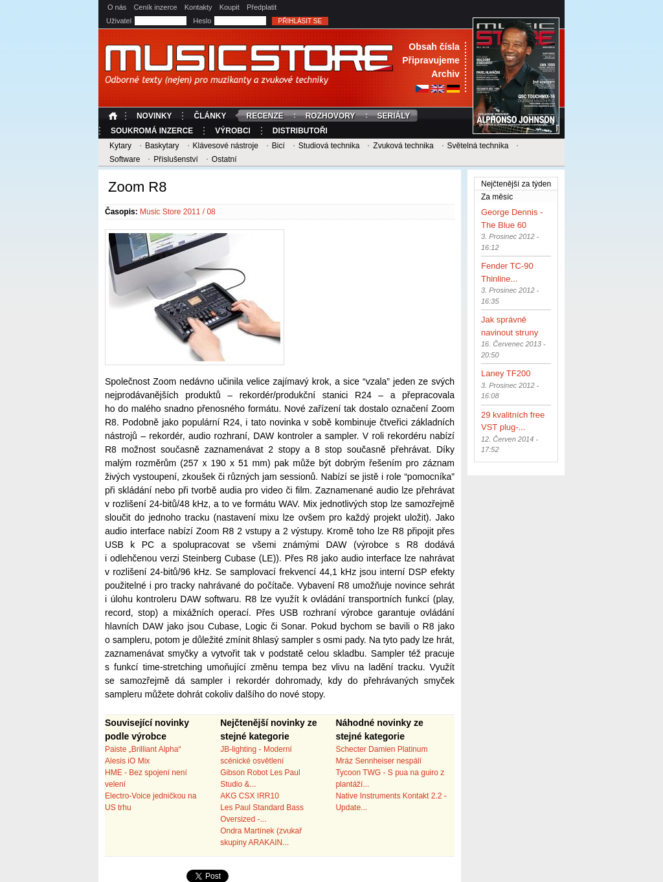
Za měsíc (519, 196)
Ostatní (224, 159)
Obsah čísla (434, 46)
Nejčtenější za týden (516, 183)
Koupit (229, 7)
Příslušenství (175, 159)
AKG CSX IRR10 (249, 795)
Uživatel (119, 21)
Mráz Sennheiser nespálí (378, 760)
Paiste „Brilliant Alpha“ (143, 749)
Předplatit (261, 7)
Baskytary (162, 145)
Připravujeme (431, 60)
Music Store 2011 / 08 (178, 211)
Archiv (445, 74)
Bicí (278, 145)
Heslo (203, 21)
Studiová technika (329, 145)
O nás (116, 7)
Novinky (154, 115)
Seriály (393, 115)
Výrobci (233, 130)
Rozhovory (330, 115)
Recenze (264, 115)
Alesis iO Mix (127, 760)
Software (124, 159)
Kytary (120, 145)
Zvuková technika (403, 145)
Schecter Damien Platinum (381, 749)
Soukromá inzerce (152, 130)
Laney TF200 (505, 373)
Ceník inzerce (155, 7)
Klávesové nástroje (225, 145)
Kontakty (198, 7)
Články (210, 115)
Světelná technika (478, 145)
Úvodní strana (114, 115)
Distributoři (300, 130)
